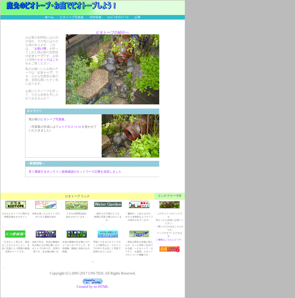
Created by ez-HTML (93, 285)
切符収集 (96, 17)
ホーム (49, 17)
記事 (138, 17)
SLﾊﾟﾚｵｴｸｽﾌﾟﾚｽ (118, 17)
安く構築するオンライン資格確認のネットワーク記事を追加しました (75, 171)
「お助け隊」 (40, 48)
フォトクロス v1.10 (68, 126)
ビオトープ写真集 (72, 17)
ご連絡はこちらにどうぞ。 (169, 239)
